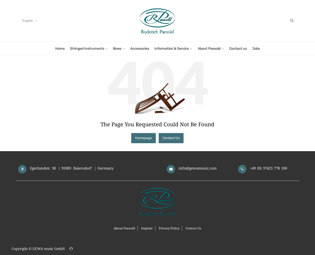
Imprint (147, 228)
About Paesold (124, 228)
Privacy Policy (169, 228)
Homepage (143, 138)
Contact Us (171, 138)
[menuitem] (59, 48)
